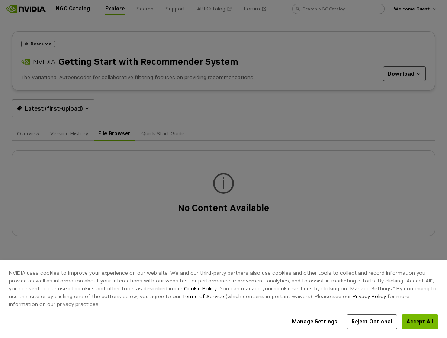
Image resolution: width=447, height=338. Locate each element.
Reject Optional (371, 321)
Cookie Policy (200, 288)
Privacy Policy (369, 296)
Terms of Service (203, 296)
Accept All (419, 321)
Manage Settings (314, 321)
